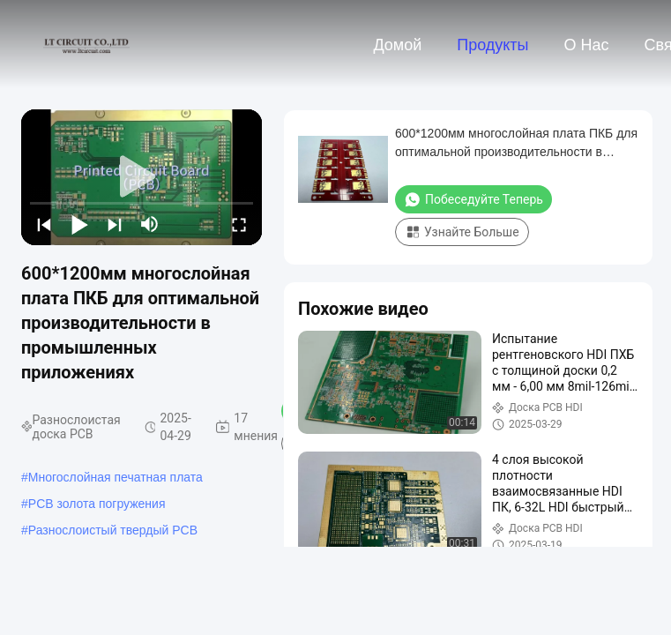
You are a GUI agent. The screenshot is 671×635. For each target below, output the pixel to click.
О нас (586, 45)
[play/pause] (79, 224)
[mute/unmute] (150, 224)
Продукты (492, 45)
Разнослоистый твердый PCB (113, 530)
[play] (142, 177)
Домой (397, 45)
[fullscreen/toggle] (239, 224)
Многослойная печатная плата (115, 477)
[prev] (44, 224)
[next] (114, 224)
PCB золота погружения (97, 504)
